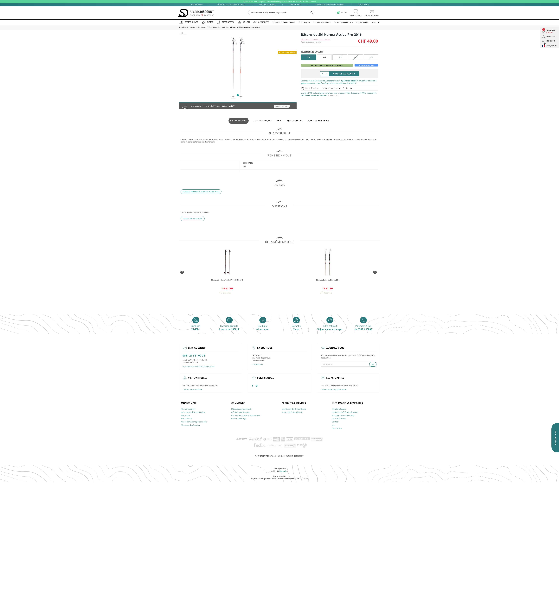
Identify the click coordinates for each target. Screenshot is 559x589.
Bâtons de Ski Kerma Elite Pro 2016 (327, 280)
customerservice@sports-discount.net (199, 366)
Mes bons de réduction (190, 425)
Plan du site (337, 428)
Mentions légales (339, 409)
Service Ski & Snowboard (292, 412)
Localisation (257, 364)
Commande (238, 403)
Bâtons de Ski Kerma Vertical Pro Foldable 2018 (227, 280)
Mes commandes (188, 409)
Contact (335, 422)
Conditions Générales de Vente (345, 412)
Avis (279, 120)
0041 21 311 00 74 (194, 355)
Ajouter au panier (318, 120)
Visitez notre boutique (192, 389)
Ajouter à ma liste (312, 88)
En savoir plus (332, 95)
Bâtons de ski (222, 27)
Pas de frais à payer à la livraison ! (245, 415)
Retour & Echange (238, 418)
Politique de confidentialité (343, 415)
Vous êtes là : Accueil (187, 27)
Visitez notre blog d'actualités (334, 389)
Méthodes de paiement (241, 409)
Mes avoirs (185, 415)
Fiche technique (262, 120)
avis (282, 471)
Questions (294, 120)
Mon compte (188, 403)
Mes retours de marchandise (193, 412)
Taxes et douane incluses (311, 42)
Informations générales (347, 403)
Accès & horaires (339, 418)
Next (376, 273)
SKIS (214, 27)
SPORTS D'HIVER (204, 27)
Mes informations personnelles (194, 422)
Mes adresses (186, 418)
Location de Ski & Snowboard (294, 409)
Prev (183, 273)
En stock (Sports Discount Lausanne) (327, 65)
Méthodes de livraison (240, 412)
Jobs (333, 425)
